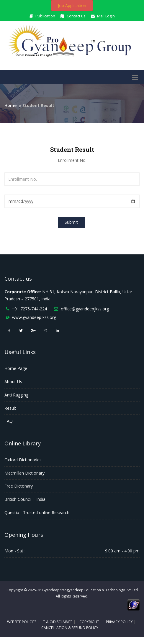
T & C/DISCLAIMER (58, 621)
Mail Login (103, 16)
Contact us (73, 16)
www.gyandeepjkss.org (34, 317)
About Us (13, 381)
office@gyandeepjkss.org (85, 309)
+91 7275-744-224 (29, 309)
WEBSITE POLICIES (21, 621)
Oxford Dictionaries (23, 459)
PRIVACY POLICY (119, 621)
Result (10, 408)
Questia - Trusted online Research (36, 512)
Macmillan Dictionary (24, 473)
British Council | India (24, 499)
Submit (71, 222)
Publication (42, 16)
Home (10, 105)
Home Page (15, 368)
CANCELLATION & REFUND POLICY (69, 627)
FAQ (8, 421)
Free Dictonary (18, 486)
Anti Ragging (16, 395)
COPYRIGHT (89, 621)
